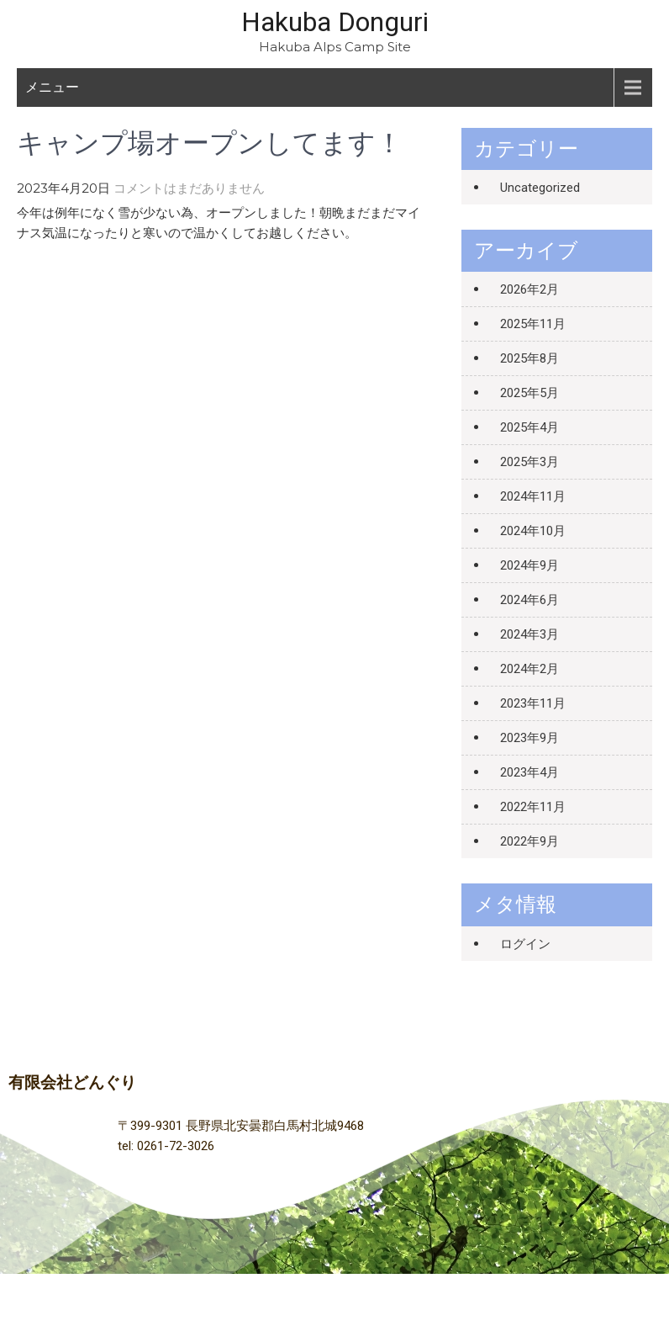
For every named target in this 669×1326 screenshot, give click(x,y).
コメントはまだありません (189, 188)
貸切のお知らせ (385, 282)
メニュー (52, 87)
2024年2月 (529, 668)
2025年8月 (529, 358)
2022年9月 (529, 841)
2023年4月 (529, 772)
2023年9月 (529, 737)
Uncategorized (540, 187)
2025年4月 (529, 427)
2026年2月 (529, 289)
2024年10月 (533, 530)
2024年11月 (533, 496)
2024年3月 (529, 634)
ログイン (525, 944)
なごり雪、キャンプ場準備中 (99, 282)
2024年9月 (529, 565)
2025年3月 (529, 461)
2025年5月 (529, 392)
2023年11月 (533, 703)
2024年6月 (529, 599)
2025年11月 (533, 324)
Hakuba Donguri (335, 22)
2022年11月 (533, 806)
